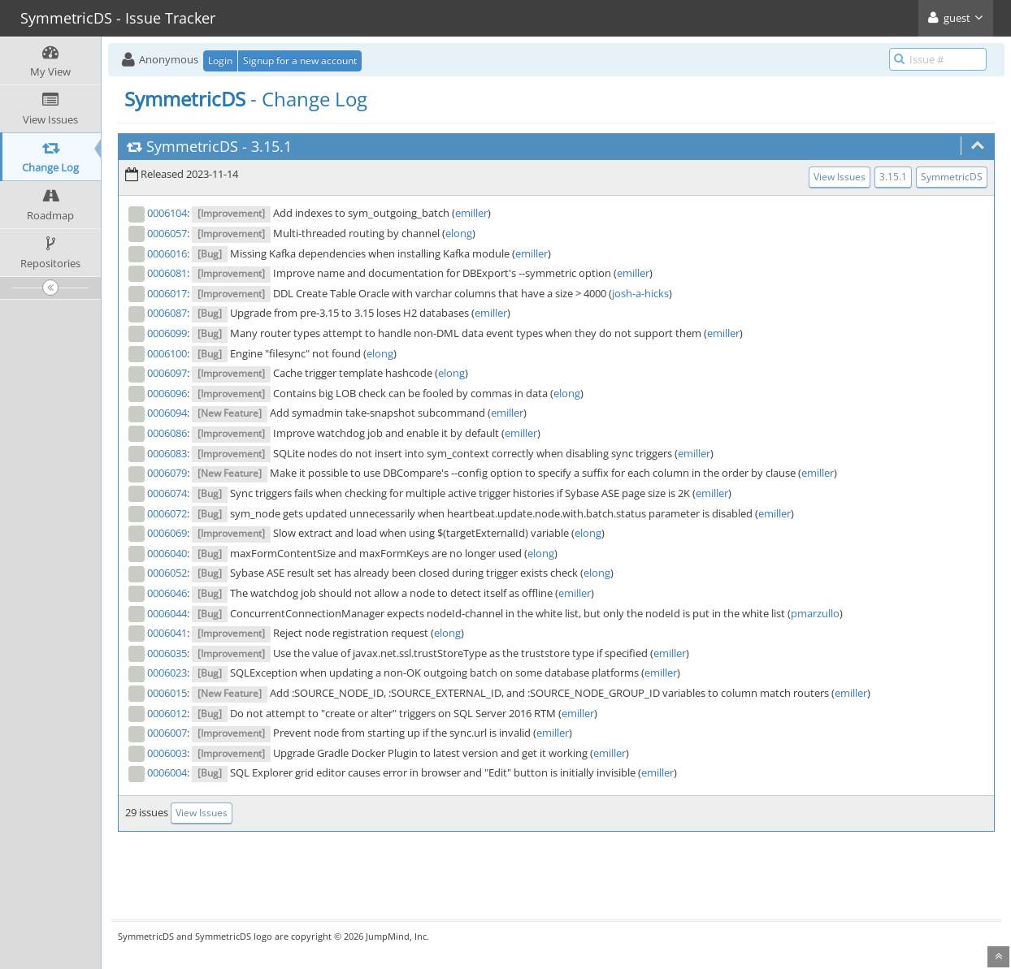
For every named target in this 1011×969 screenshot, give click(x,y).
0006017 (167, 293)
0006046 (167, 593)
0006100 (167, 353)
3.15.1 (271, 146)
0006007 (167, 732)
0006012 (167, 713)
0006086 (167, 433)
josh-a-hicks (640, 293)
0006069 (167, 533)
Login (220, 60)
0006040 (167, 553)
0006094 (167, 412)
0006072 (167, 513)
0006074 (167, 493)
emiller (471, 212)
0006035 (167, 653)
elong (458, 233)
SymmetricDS (192, 146)
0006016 (167, 253)
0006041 (167, 632)
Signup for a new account (300, 60)
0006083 (167, 453)
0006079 (167, 472)
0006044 (167, 613)
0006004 (167, 772)
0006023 (167, 672)
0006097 (167, 373)
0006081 (167, 273)
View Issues (840, 177)
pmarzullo (815, 613)
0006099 (167, 333)
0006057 (167, 233)
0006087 (167, 312)
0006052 (167, 572)
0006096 (167, 393)
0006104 (167, 212)
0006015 (167, 693)
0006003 (167, 753)
